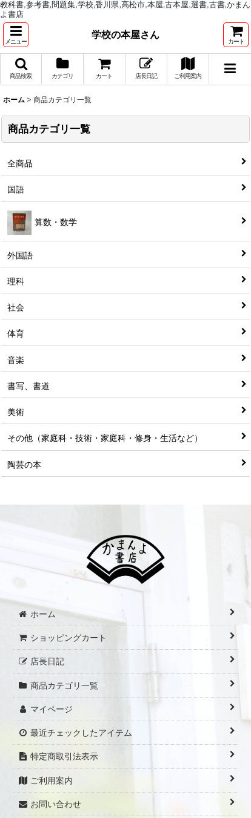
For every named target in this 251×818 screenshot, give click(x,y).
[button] (15, 34)
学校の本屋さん (125, 34)
